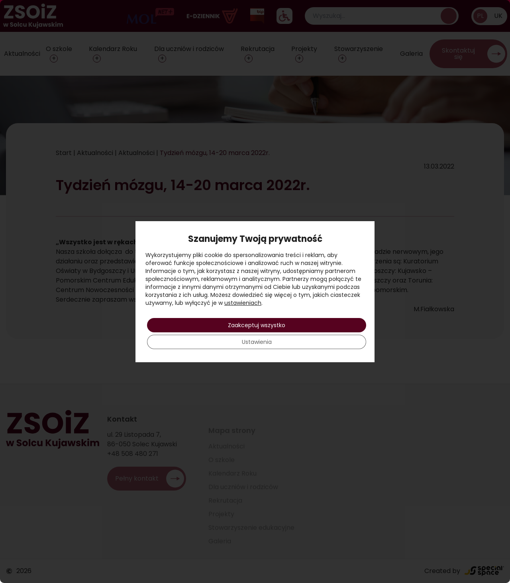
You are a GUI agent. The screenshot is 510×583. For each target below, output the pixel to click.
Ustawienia (257, 342)
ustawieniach (242, 303)
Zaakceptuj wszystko (256, 325)
